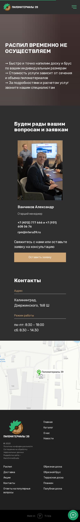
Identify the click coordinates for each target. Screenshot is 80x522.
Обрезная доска (53, 466)
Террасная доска (53, 477)
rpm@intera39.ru (29, 232)
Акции (7, 477)
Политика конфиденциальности (18, 446)
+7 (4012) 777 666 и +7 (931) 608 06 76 (37, 224)
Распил (7, 466)
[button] (40, 257)
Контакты (9, 483)
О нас (47, 433)
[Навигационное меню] (74, 7)
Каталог (48, 427)
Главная (48, 422)
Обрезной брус (52, 472)
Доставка (9, 472)
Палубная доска (53, 488)
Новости (49, 438)
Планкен (48, 483)
